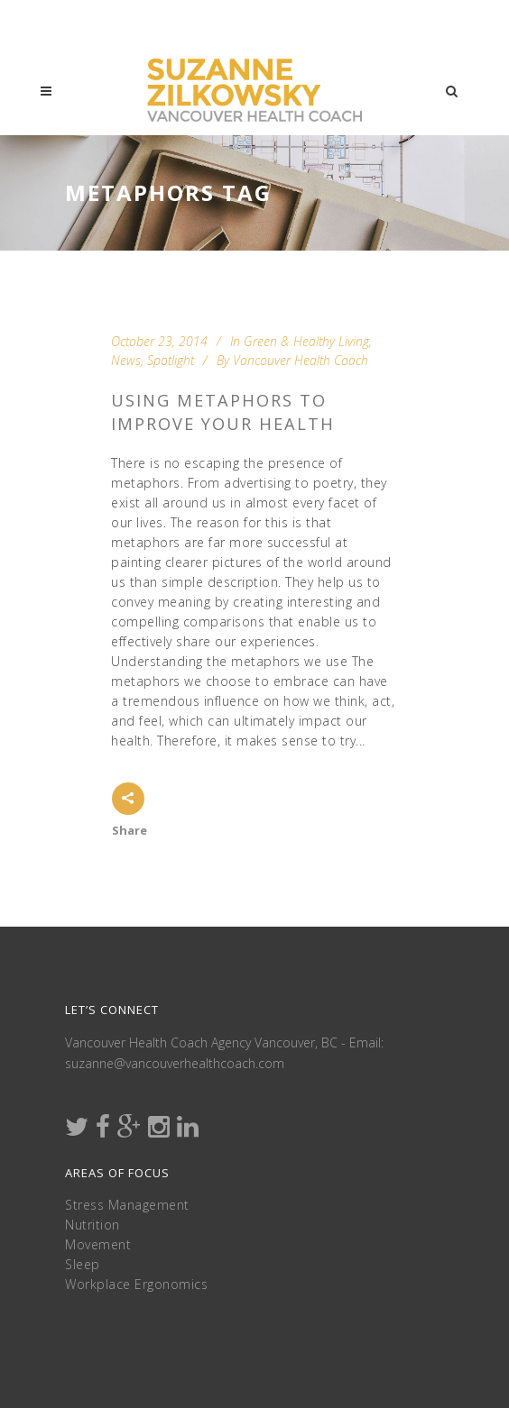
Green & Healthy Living (306, 341)
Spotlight (170, 360)
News (126, 360)
